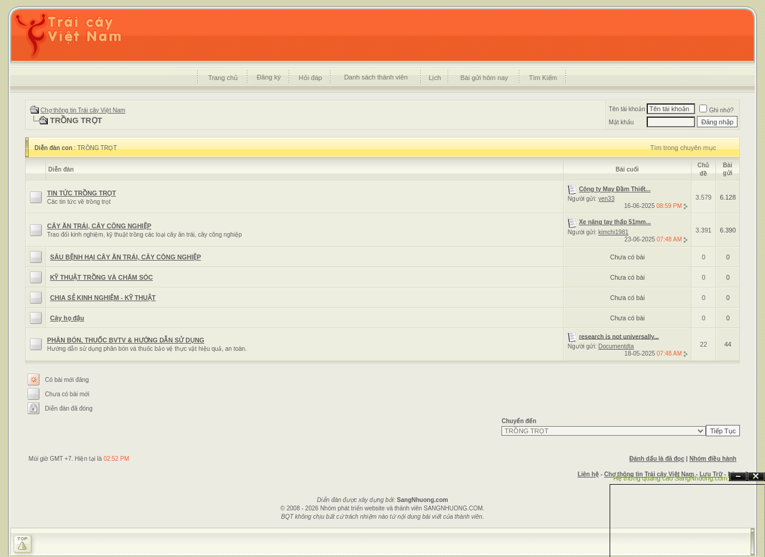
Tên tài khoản (626, 109)
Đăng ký (268, 77)
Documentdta (616, 346)
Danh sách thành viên (376, 77)
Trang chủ (223, 77)
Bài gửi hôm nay (484, 77)
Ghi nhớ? (716, 110)
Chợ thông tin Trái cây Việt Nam (83, 110)
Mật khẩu (621, 122)
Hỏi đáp (310, 77)
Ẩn (738, 476)
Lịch (435, 77)
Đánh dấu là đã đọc (656, 458)
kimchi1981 (613, 232)
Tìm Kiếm (543, 77)
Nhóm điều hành (712, 458)
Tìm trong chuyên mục (683, 147)
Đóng (756, 476)
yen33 (606, 198)
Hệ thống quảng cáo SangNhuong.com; (671, 478)
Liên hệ (587, 474)
